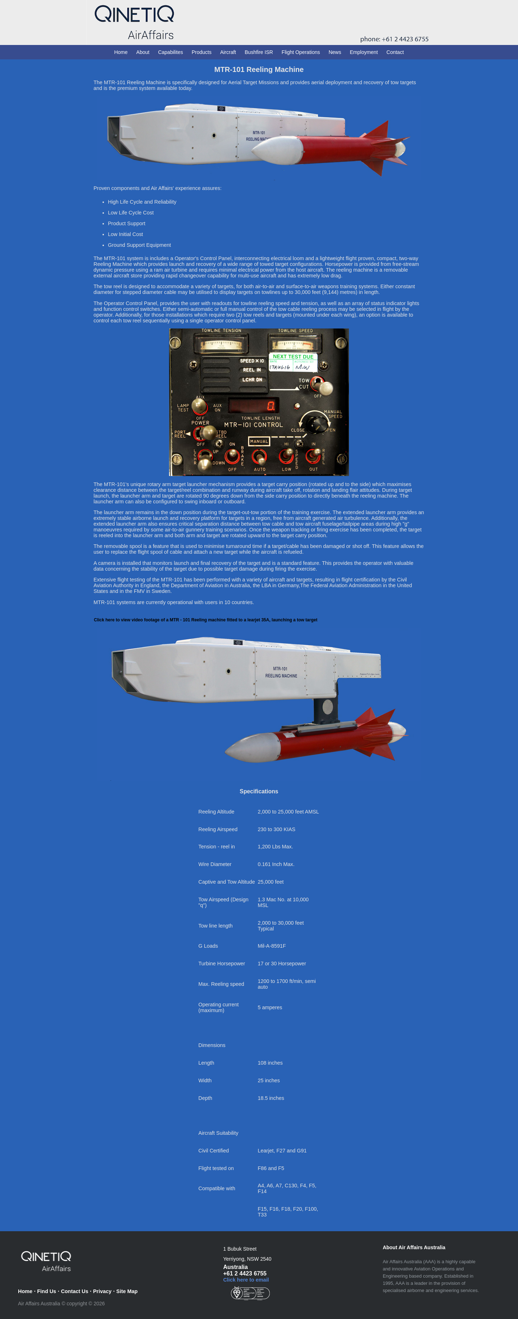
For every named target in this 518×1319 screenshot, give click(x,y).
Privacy (102, 1291)
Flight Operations (301, 52)
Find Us (46, 1291)
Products (202, 52)
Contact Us (74, 1291)
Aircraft (228, 52)
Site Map (126, 1291)
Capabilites (170, 52)
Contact (395, 52)
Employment (364, 52)
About (143, 52)
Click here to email (246, 1280)
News (334, 52)
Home (120, 52)
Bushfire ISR (259, 52)
